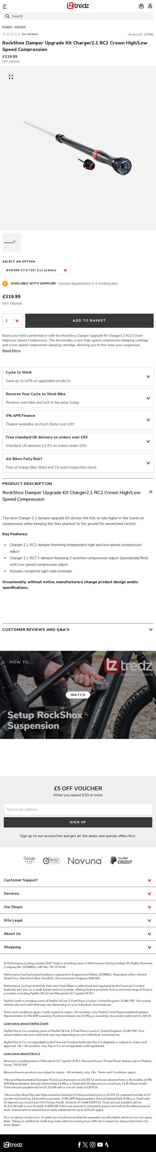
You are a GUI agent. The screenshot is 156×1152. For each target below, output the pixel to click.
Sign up (78, 822)
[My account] (150, 5)
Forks (7, 27)
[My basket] (141, 5)
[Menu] (26, 6)
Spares (20, 27)
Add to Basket (89, 320)
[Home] (78, 6)
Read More (11, 350)
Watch (78, 695)
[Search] (78, 16)
